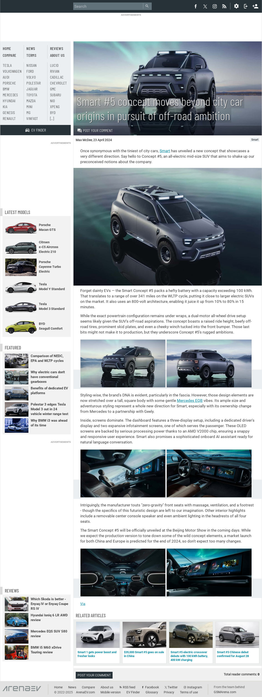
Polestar (33, 82)
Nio (52, 100)
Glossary (152, 692)
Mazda (30, 100)
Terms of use (189, 692)
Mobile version (111, 692)
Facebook (152, 687)
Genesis (9, 112)
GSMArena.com (225, 692)
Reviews (56, 48)
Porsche (9, 82)
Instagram (194, 687)
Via (82, 604)
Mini (29, 106)
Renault (9, 118)
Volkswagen (12, 71)
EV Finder (133, 692)
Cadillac (57, 77)
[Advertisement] (131, 26)
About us (57, 55)
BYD (53, 112)
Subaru (55, 94)
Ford (30, 71)
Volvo (31, 77)
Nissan (31, 65)
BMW (6, 88)
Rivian (55, 71)
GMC (53, 88)
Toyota (31, 94)
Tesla (7, 65)
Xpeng (55, 106)
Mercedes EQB (190, 400)
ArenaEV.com (85, 692)
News (30, 48)
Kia (5, 106)
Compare (9, 55)
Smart (165, 151)
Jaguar (32, 88)
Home (7, 48)
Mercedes (10, 94)
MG (28, 112)
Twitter (173, 687)
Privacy (169, 692)
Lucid (54, 65)
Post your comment (95, 130)
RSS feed (129, 687)
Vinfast (32, 118)
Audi (6, 77)
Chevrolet (58, 82)
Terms (31, 55)
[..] (52, 118)
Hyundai (9, 100)
